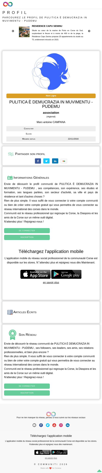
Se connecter (27, 231)
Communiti (10, 213)
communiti (47, 184)
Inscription (27, 237)
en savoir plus (51, 282)
